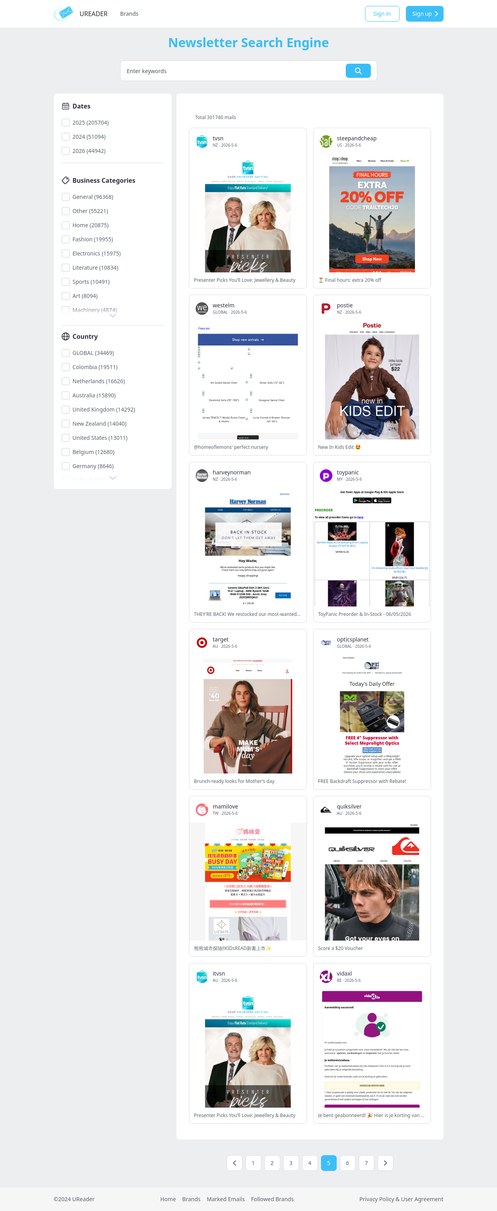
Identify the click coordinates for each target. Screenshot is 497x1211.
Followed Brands (272, 1199)
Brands (129, 13)
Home (168, 1199)
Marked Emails (226, 1199)
